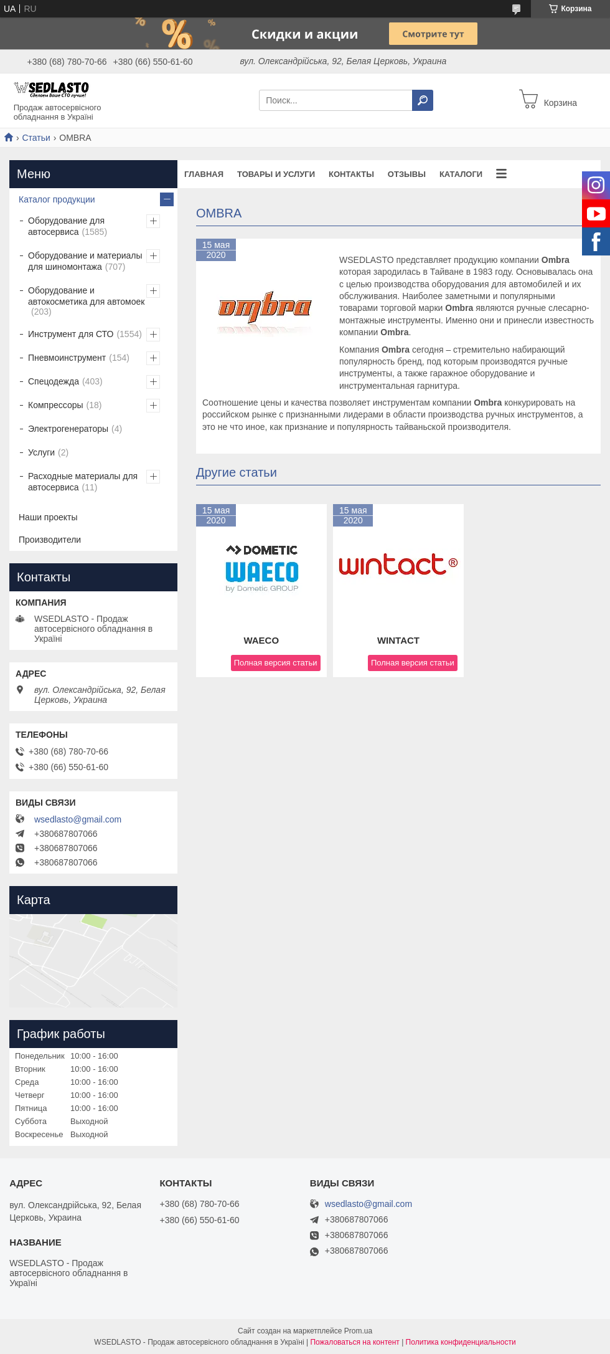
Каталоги (460, 174)
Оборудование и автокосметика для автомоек (86, 296)
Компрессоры (55, 405)
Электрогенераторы (68, 429)
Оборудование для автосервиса (66, 226)
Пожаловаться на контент (354, 1342)
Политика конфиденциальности (461, 1342)
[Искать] (422, 100)
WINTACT (398, 640)
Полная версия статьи (275, 662)
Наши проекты (48, 517)
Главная (203, 174)
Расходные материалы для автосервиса (83, 481)
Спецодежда (53, 381)
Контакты (351, 174)
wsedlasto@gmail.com (77, 819)
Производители (50, 540)
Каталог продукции (57, 199)
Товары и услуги (276, 174)
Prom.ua (358, 1331)
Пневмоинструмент (67, 358)
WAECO (261, 640)
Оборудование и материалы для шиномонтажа (85, 261)
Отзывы (407, 174)
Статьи (36, 138)
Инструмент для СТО (70, 334)
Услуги (41, 452)
